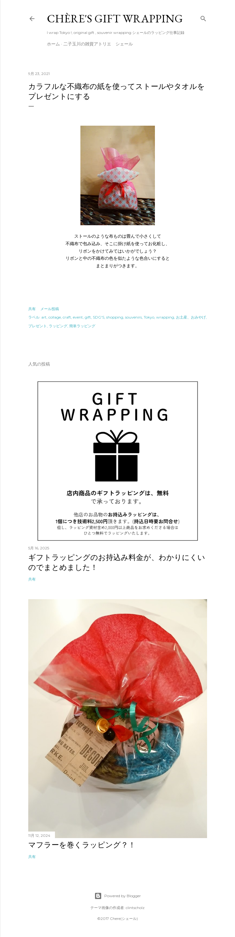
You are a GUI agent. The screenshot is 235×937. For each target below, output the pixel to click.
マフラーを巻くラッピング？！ (82, 845)
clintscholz (135, 907)
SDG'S (98, 317)
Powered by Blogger (117, 896)
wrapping (165, 317)
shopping (114, 317)
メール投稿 (49, 308)
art (44, 317)
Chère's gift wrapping (115, 18)
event (78, 317)
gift (88, 317)
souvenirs (133, 317)
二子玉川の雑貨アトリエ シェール (98, 44)
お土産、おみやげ (191, 317)
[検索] (203, 17)
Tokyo (149, 317)
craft (67, 317)
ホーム (53, 44)
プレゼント (37, 326)
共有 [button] (32, 308)
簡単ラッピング (82, 326)
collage (54, 317)
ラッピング (58, 326)
